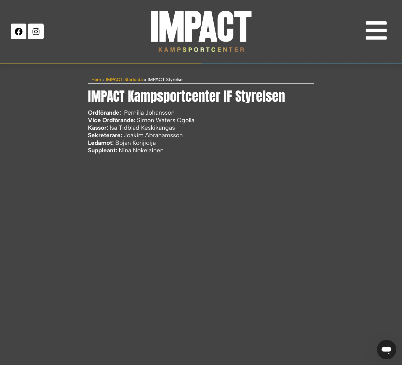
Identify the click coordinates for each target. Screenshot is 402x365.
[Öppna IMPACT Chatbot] (386, 349)
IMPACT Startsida (124, 79)
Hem (96, 79)
